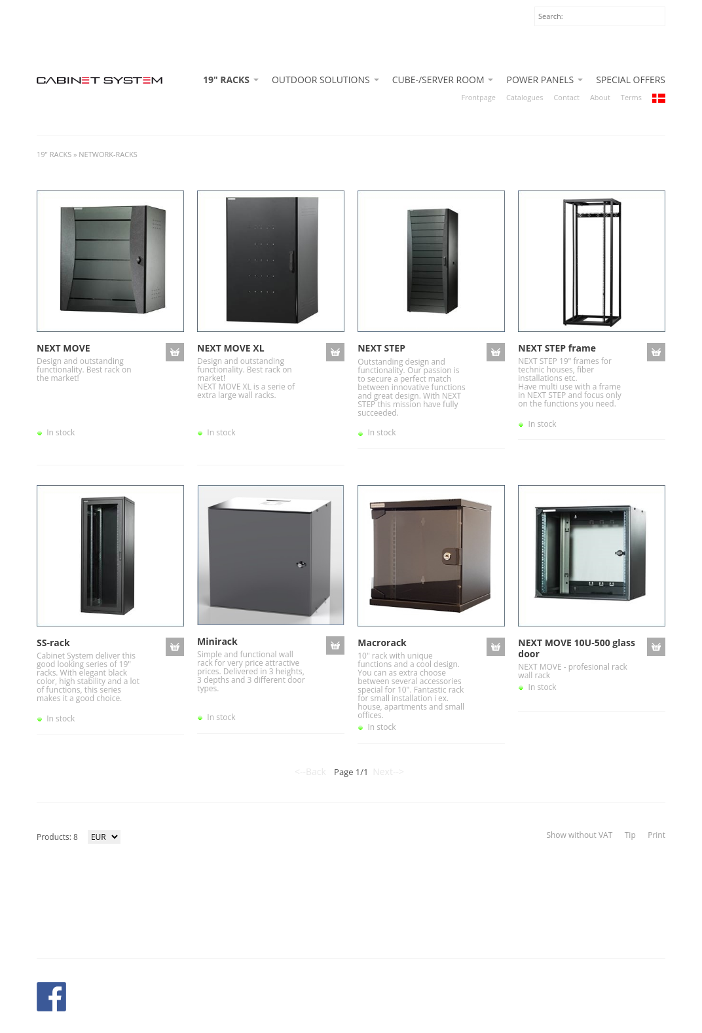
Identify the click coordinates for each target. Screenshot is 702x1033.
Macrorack (382, 642)
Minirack (217, 641)
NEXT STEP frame (557, 348)
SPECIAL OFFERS (630, 79)
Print (656, 835)
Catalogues (525, 97)
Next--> (388, 771)
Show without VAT (579, 835)
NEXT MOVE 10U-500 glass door (576, 648)
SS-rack (53, 642)
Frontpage (479, 97)
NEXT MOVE (63, 348)
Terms (631, 97)
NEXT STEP (381, 348)
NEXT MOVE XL (230, 348)
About (600, 97)
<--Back (310, 771)
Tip (630, 835)
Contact (566, 97)
